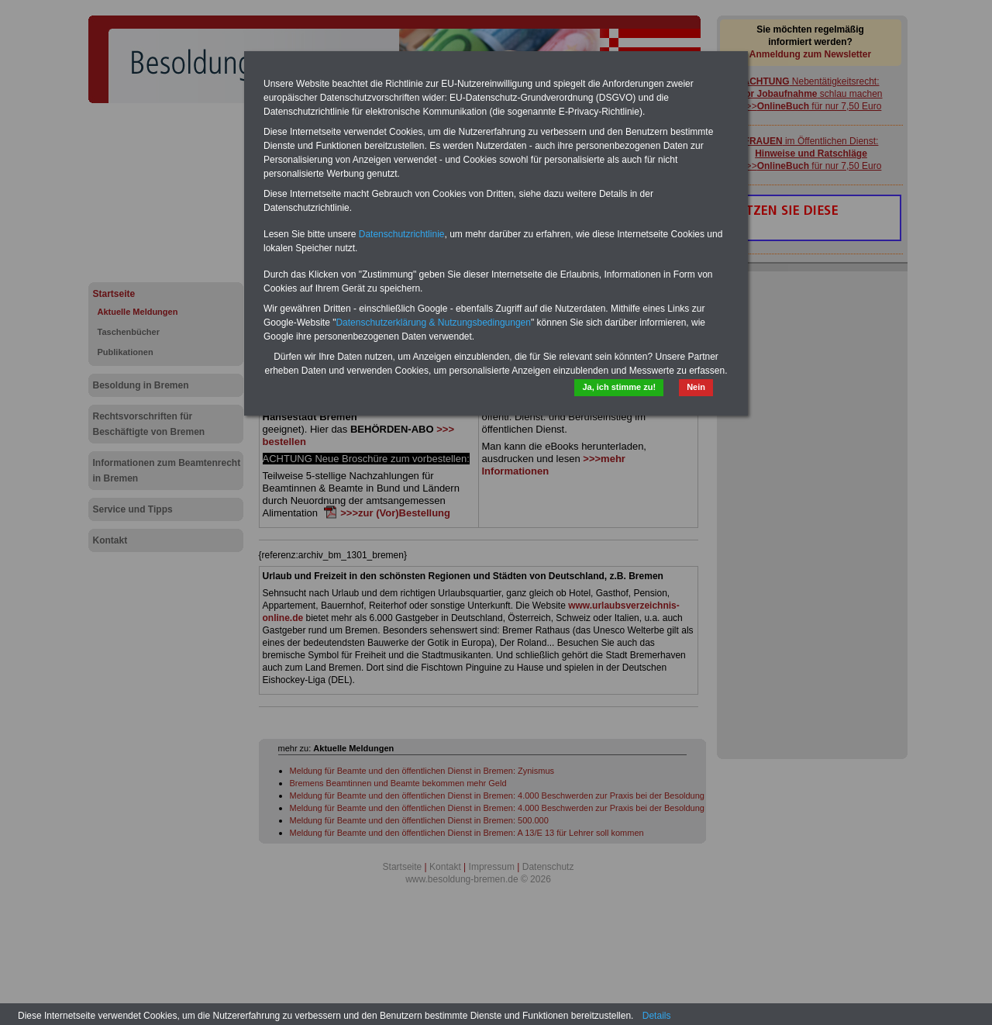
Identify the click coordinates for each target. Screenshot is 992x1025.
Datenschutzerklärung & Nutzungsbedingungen (433, 322)
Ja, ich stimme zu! (619, 387)
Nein (696, 387)
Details (656, 1015)
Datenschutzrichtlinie (402, 234)
